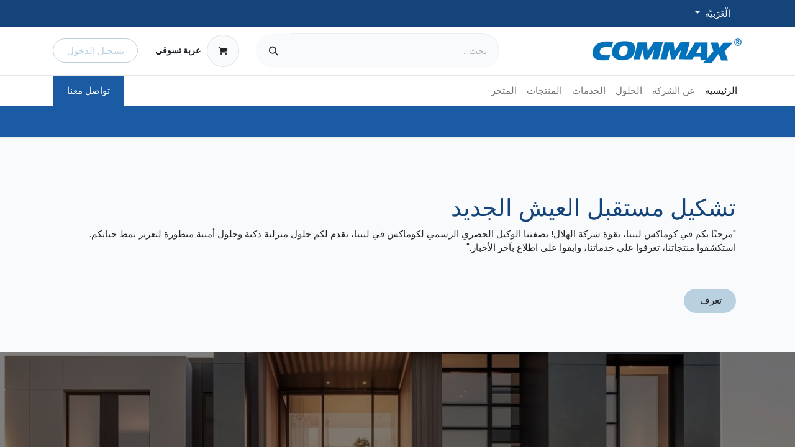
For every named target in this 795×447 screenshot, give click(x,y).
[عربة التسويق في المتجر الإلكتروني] (197, 51)
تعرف (709, 300)
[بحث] (273, 50)
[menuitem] (721, 91)
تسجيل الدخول (95, 50)
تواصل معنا (88, 90)
